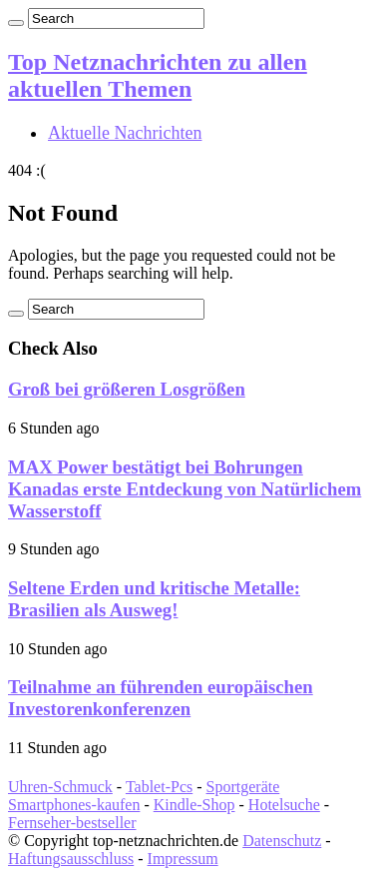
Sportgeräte (243, 786)
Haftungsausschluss (71, 858)
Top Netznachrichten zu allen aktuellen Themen (157, 75)
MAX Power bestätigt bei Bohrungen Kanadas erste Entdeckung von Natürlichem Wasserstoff (184, 488)
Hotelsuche (284, 804)
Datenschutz (281, 840)
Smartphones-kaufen (74, 804)
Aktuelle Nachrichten (124, 133)
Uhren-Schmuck (60, 786)
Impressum (183, 858)
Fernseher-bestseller (72, 822)
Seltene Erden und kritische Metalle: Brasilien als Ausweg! (154, 598)
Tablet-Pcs (159, 786)
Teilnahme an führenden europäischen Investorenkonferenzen (160, 697)
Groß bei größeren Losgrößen (126, 389)
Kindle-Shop (194, 804)
